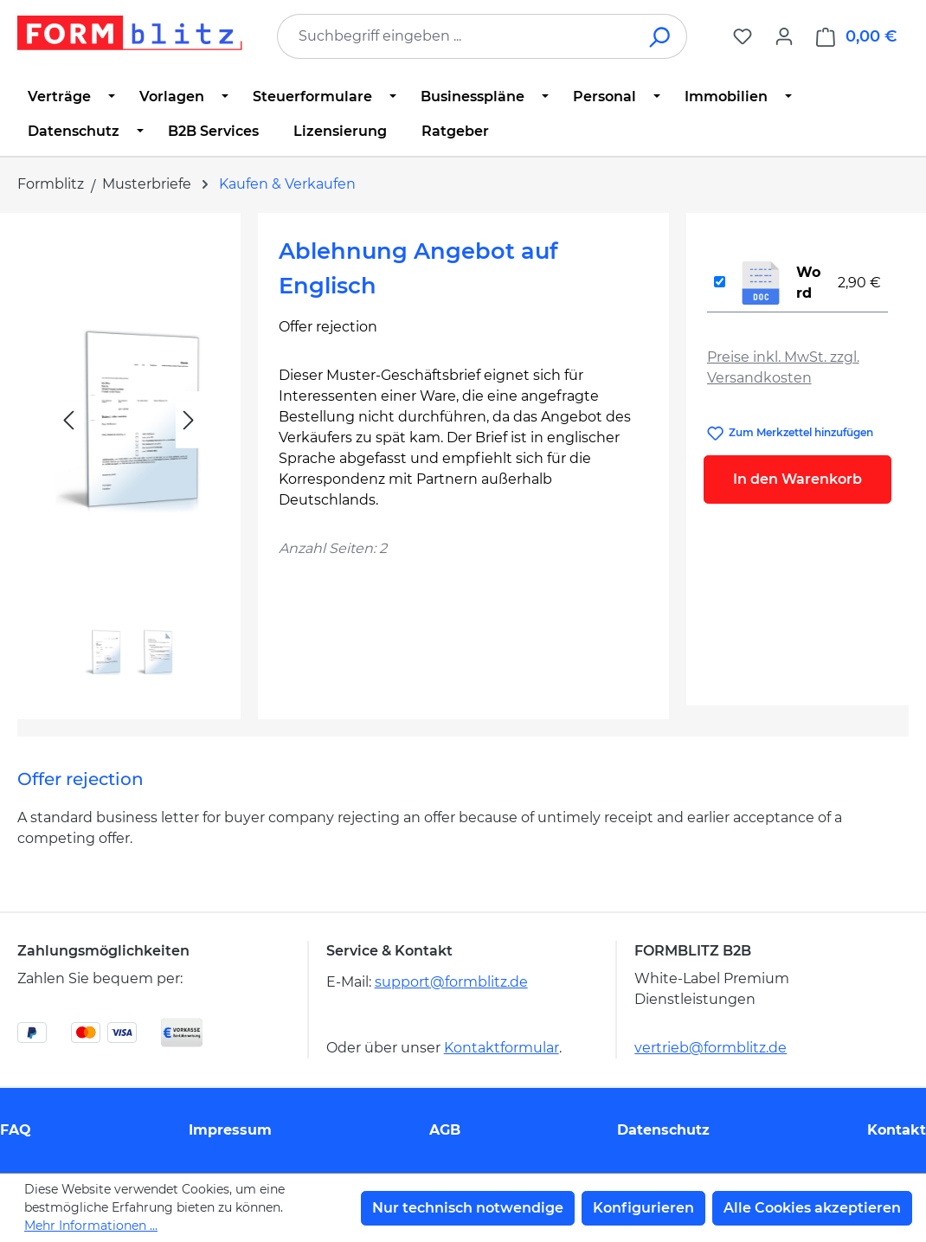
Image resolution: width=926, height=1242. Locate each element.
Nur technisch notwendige (467, 1208)
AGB (444, 1130)
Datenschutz (663, 1130)
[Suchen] (660, 36)
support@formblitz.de (451, 982)
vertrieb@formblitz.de (710, 1047)
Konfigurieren (643, 1208)
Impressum (230, 1130)
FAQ (15, 1130)
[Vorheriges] (68, 420)
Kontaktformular (501, 1047)
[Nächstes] (189, 420)
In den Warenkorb (797, 479)
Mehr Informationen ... (91, 1225)
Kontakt (896, 1130)
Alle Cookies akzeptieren (812, 1208)
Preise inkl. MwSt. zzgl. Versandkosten (783, 367)
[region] (129, 459)
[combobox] (456, 36)
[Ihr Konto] (784, 36)
